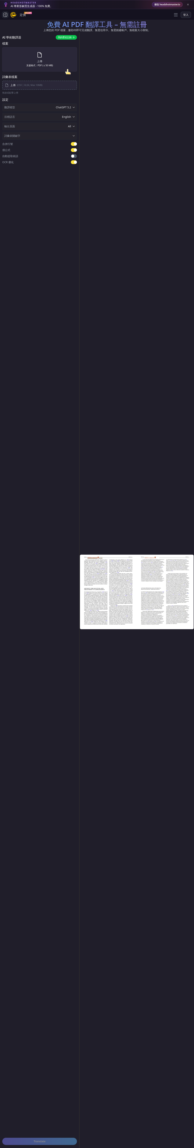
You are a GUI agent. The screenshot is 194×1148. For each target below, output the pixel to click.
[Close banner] (188, 5)
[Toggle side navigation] (5, 15)
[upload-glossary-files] (39, 85)
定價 (23, 14)
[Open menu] (175, 14)
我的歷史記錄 (66, 37)
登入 (186, 15)
